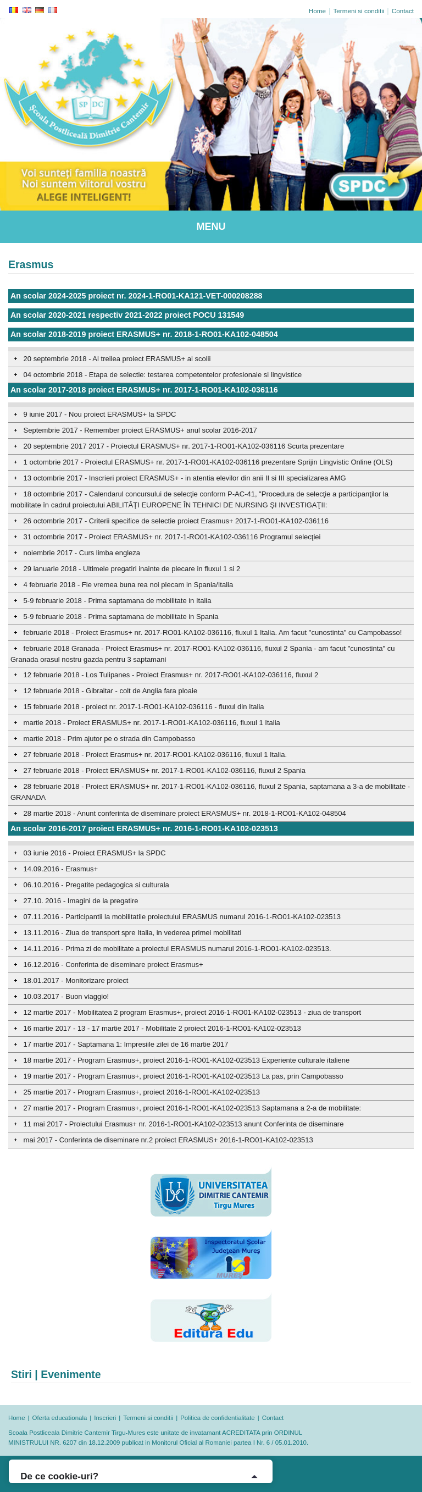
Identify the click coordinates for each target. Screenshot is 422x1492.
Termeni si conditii (358, 10)
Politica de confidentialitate (217, 1417)
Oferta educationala (59, 1417)
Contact (403, 10)
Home (317, 10)
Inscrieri (105, 1417)
